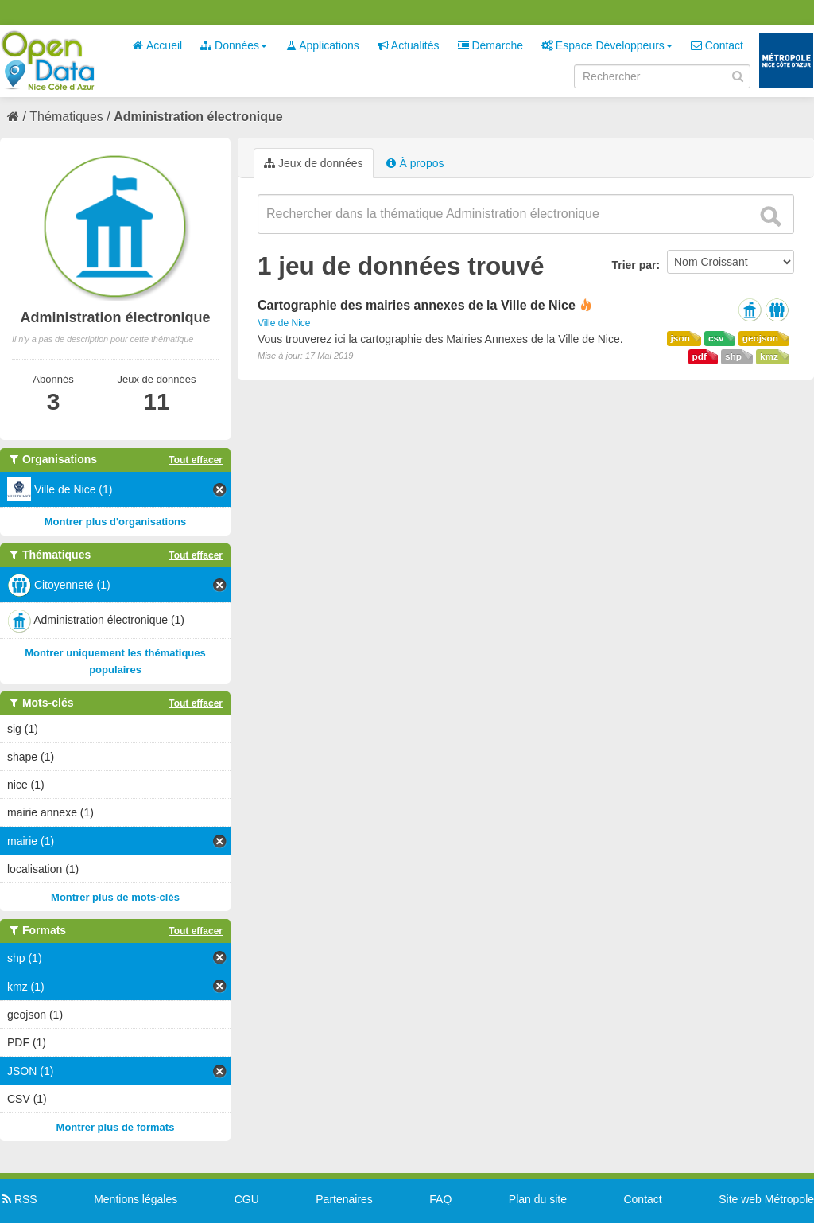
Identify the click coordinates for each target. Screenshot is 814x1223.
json (680, 338)
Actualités (409, 45)
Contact (717, 45)
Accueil (157, 45)
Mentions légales (135, 1199)
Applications (322, 45)
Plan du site (538, 1199)
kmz (769, 356)
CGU (247, 1199)
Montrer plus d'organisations (116, 522)
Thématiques (66, 116)
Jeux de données (313, 163)
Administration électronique (198, 116)
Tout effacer (196, 459)
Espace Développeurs (607, 45)
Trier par (633, 265)
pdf (699, 356)
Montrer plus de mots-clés (115, 897)
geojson (760, 338)
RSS (18, 1199)
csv (716, 338)
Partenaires (344, 1199)
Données (233, 45)
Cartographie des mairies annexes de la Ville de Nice (417, 305)
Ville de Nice (284, 323)
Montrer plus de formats (115, 1127)
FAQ (440, 1199)
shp (733, 356)
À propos (415, 163)
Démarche (490, 45)
